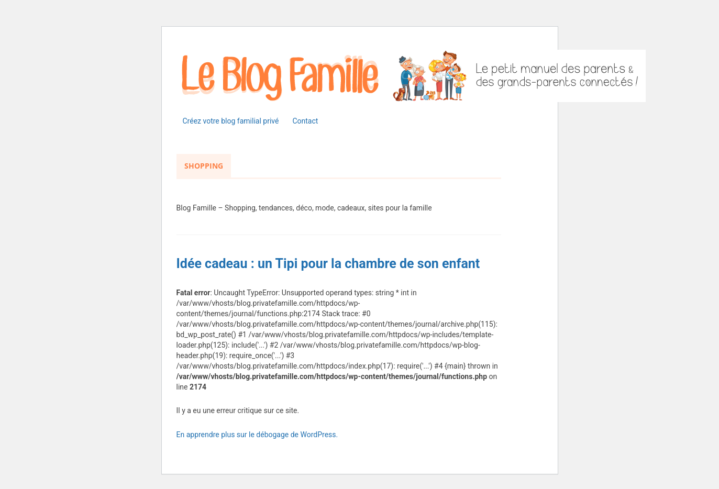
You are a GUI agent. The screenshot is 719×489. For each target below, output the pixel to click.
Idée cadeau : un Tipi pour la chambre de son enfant (328, 263)
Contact (305, 121)
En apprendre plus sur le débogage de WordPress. (257, 434)
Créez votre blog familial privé (231, 121)
